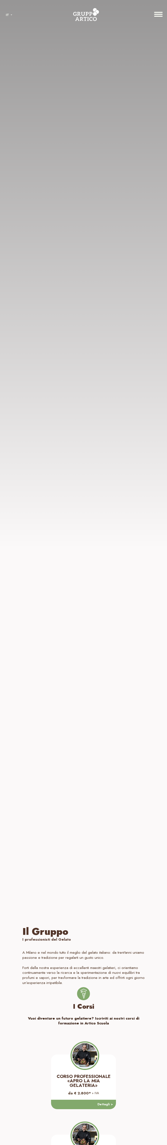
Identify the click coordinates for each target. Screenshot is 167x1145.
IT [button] (8, 15)
